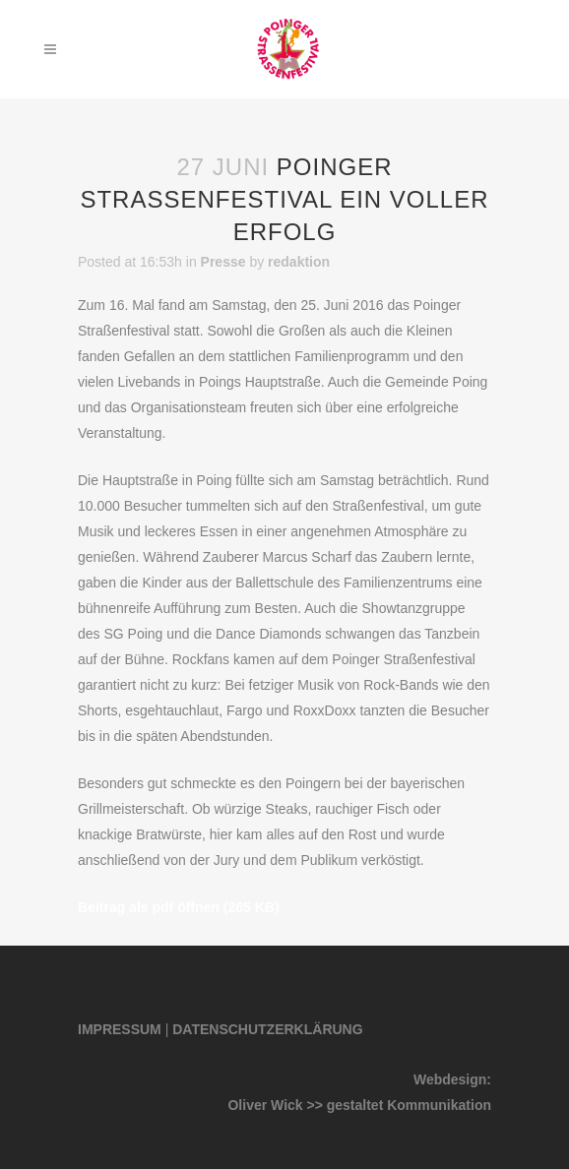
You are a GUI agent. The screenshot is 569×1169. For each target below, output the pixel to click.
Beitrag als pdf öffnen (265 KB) (179, 907)
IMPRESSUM (119, 1029)
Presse (223, 262)
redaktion (299, 262)
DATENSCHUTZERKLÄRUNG (267, 1029)
